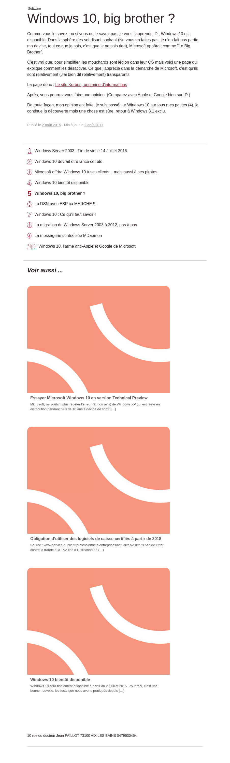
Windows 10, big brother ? (56, 194)
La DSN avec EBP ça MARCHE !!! (61, 204)
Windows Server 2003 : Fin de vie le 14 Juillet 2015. (77, 152)
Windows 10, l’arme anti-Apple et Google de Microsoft (81, 247)
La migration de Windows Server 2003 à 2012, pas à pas (82, 226)
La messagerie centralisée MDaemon (64, 236)
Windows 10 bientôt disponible (58, 183)
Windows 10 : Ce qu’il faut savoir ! (61, 215)
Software (34, 8)
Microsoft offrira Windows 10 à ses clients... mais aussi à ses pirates (92, 173)
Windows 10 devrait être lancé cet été (64, 162)
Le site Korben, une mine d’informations (91, 84)
